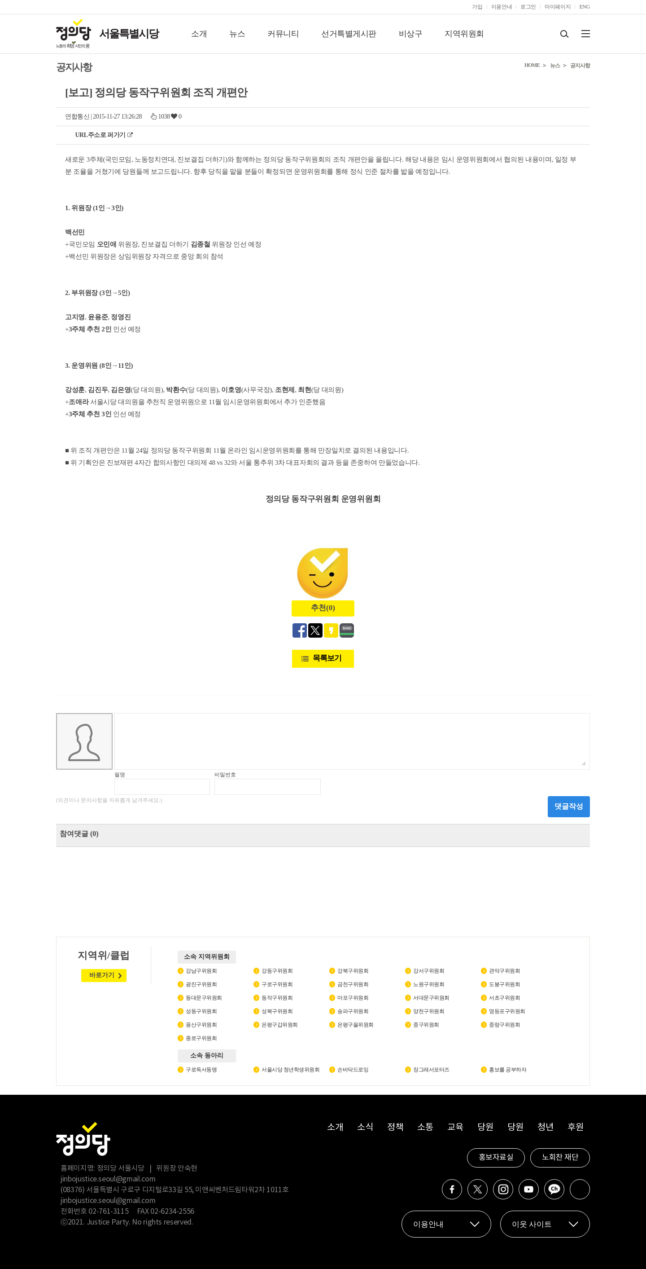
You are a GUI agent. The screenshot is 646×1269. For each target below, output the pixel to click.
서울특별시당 (128, 34)
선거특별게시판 (348, 33)
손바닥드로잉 (352, 1069)
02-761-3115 (108, 1211)
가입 (477, 7)
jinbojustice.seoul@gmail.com (108, 1179)
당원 (485, 1128)
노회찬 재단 (560, 1157)
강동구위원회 (277, 971)
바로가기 (101, 975)
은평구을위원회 (355, 1025)
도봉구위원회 (504, 984)
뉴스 (237, 33)
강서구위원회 (428, 971)
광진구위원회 (201, 984)
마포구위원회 (352, 998)
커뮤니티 (283, 33)
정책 (395, 1128)
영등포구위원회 (507, 1011)
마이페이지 (558, 7)
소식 (365, 1128)
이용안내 (501, 7)
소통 (425, 1128)
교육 (455, 1128)
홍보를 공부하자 (507, 1069)
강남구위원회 (201, 971)
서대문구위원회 (431, 998)
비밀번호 (225, 774)
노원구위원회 (428, 984)
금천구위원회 (352, 984)
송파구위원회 (352, 1011)
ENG (584, 7)
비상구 (411, 33)
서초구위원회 (504, 998)
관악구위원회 (504, 971)
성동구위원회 (201, 1011)
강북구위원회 (352, 971)
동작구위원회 (277, 998)
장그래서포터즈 (431, 1069)
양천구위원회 (428, 1011)
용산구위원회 (201, 1025)
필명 (119, 774)
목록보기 (327, 658)
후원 (575, 1128)
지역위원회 (464, 33)
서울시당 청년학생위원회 (290, 1069)
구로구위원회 (277, 984)
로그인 (528, 7)
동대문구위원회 (204, 998)
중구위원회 (426, 1025)
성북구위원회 (277, 1011)
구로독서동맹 (201, 1069)
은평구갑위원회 (280, 1025)
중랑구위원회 (504, 1025)
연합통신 (77, 116)
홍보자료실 (496, 1157)
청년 (545, 1128)
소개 (199, 33)
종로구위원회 (201, 1038)
